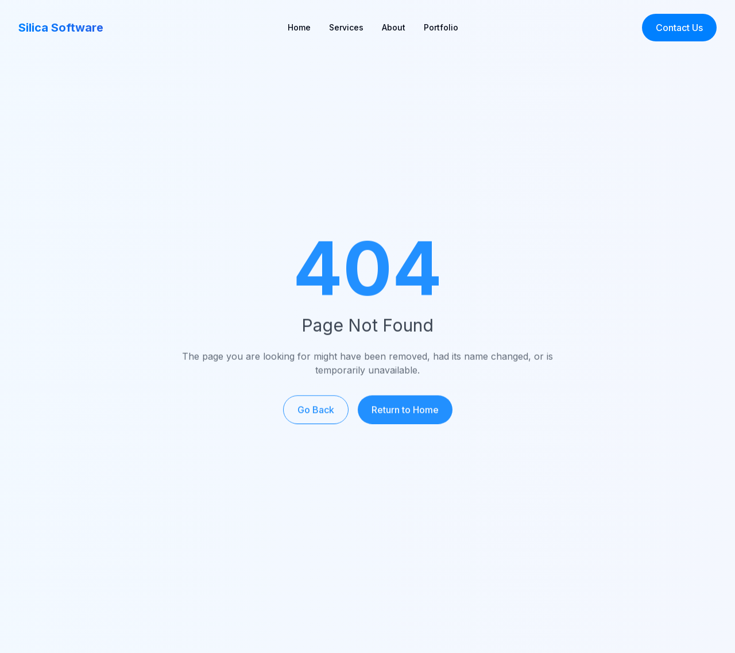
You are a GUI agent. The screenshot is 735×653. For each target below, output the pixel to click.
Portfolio (441, 27)
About (393, 27)
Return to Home (405, 413)
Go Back (315, 413)
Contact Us (679, 27)
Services (346, 27)
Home (299, 27)
